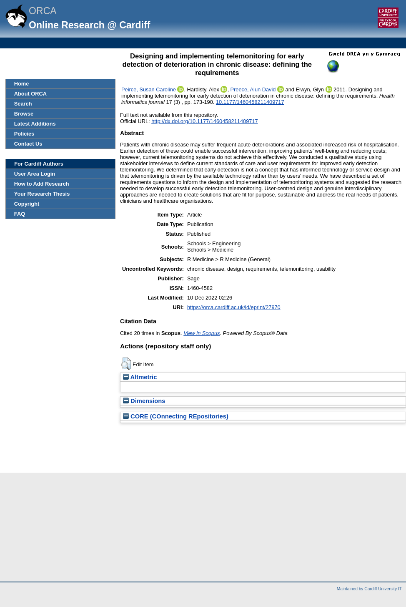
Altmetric (140, 377)
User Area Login (34, 174)
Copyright (26, 204)
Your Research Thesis (42, 194)
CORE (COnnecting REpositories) (175, 416)
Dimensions (144, 401)
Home (21, 84)
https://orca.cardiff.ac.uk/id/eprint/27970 (234, 307)
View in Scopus (201, 333)
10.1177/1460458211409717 (250, 102)
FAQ (19, 214)
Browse (23, 114)
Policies (24, 134)
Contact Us (28, 144)
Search (23, 104)
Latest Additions (35, 124)
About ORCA (30, 94)
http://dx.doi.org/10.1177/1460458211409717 (204, 121)
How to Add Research (41, 184)
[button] (126, 364)
